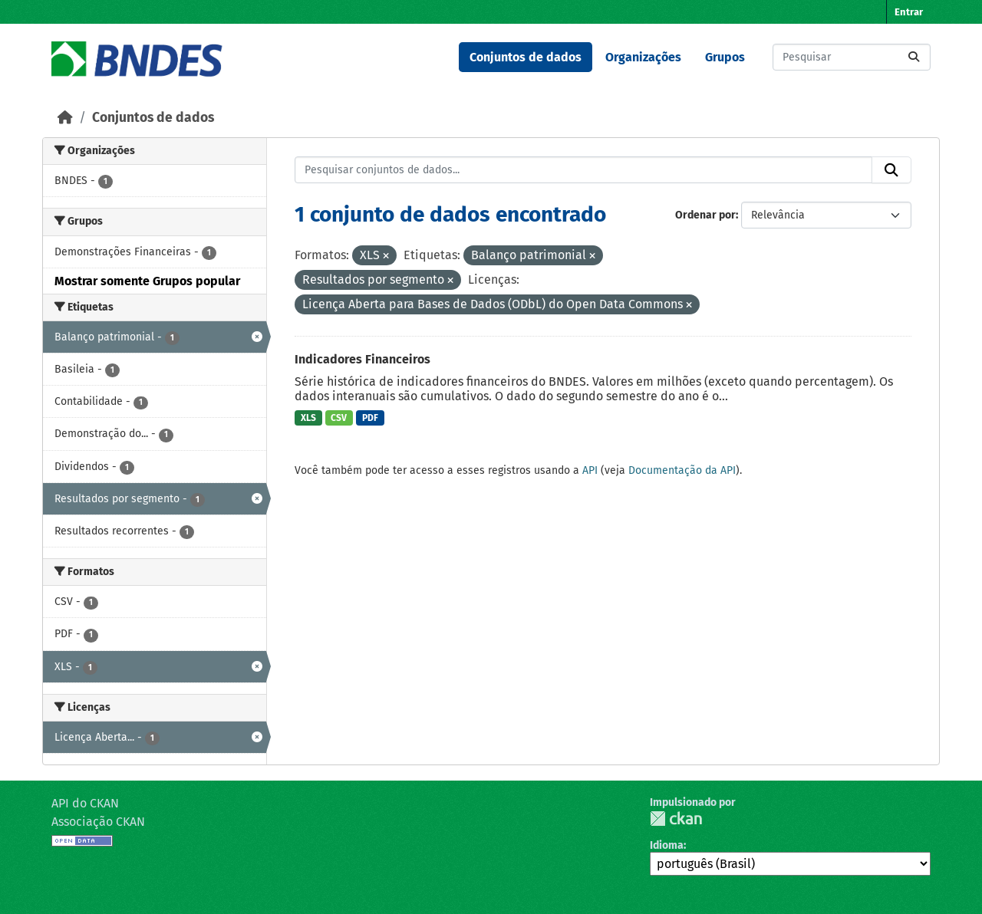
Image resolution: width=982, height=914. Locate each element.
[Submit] (913, 57)
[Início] (65, 118)
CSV (339, 418)
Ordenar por (705, 215)
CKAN (676, 818)
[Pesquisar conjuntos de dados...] (852, 57)
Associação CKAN (98, 821)
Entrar (909, 12)
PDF (370, 418)
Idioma (667, 845)
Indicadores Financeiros (362, 359)
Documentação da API (682, 470)
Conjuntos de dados (526, 57)
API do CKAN (85, 803)
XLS (308, 418)
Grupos (725, 57)
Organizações (643, 57)
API (590, 470)
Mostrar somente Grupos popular (147, 281)
